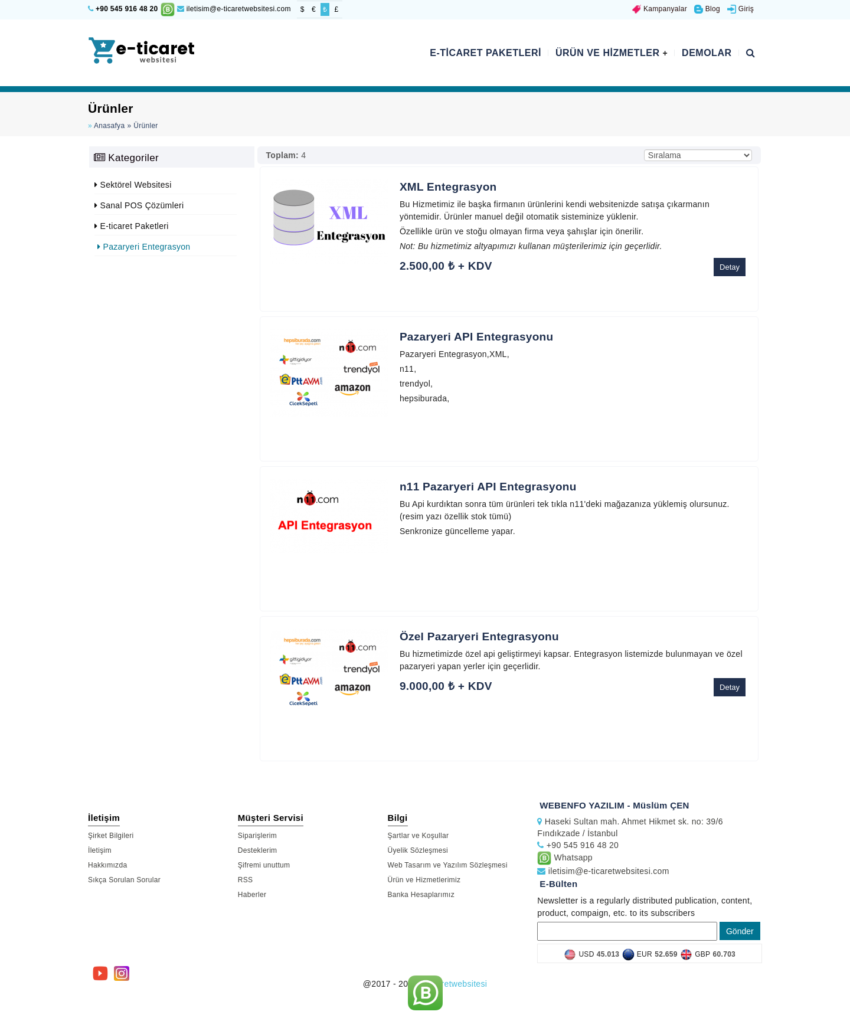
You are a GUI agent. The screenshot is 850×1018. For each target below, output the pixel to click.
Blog (707, 9)
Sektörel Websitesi (133, 184)
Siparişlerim (257, 836)
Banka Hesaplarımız (421, 895)
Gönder (740, 931)
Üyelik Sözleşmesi (418, 850)
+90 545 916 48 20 (127, 9)
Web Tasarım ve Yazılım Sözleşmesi (448, 865)
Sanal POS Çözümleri (139, 205)
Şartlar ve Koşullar (418, 836)
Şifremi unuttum (264, 865)
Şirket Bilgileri (111, 836)
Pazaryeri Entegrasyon (143, 246)
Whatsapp (565, 857)
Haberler (252, 895)
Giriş (740, 9)
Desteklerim (257, 850)
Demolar (706, 53)
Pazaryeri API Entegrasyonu (477, 336)
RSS (245, 880)
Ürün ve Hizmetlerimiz (424, 880)
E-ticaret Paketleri (485, 53)
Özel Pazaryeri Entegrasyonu (479, 636)
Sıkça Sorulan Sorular (124, 880)
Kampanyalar (659, 9)
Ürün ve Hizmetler (611, 53)
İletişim (100, 850)
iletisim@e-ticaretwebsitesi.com (234, 9)
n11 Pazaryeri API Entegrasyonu (488, 486)
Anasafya (109, 126)
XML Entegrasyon (448, 187)
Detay (730, 267)
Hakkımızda (107, 865)
